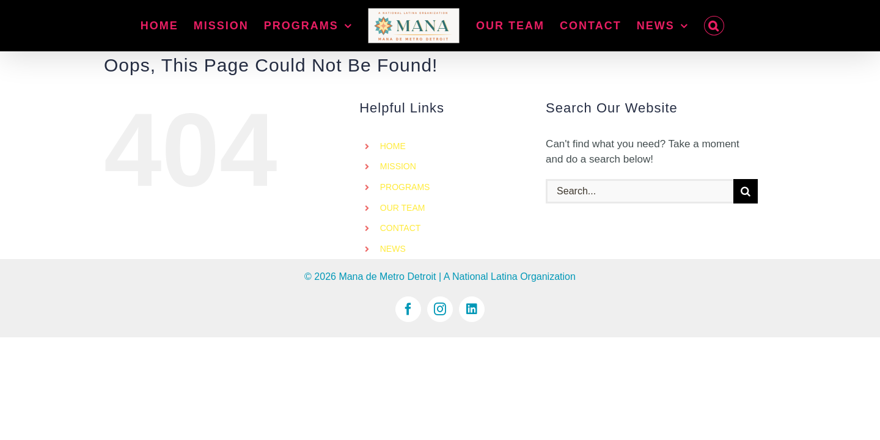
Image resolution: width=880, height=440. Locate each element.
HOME (393, 146)
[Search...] (639, 191)
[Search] (745, 191)
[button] (727, 25)
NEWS (393, 249)
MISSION (398, 166)
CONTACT (400, 228)
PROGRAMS (405, 187)
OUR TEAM (402, 208)
